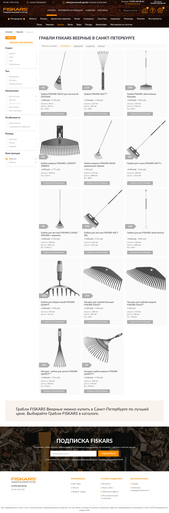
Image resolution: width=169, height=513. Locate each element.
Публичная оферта (110, 492)
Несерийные (14, 64)
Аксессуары (101, 25)
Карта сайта (107, 488)
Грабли (60, 25)
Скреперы (115, 19)
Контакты (102, 10)
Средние (12, 146)
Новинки (90, 10)
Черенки (50, 25)
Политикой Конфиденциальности (84, 459)
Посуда (88, 25)
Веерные (12, 159)
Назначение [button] (12, 91)
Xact (11, 61)
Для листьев (14, 96)
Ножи (77, 19)
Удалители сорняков (61, 19)
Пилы (39, 25)
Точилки (141, 19)
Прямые (12, 162)
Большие (13, 139)
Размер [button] (9, 134)
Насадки (13, 80)
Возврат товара (79, 492)
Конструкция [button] (12, 153)
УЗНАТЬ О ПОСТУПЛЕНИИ (54, 114)
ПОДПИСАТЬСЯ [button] (108, 454)
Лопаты (32, 19)
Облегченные (14, 123)
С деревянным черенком (19, 127)
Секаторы (102, 19)
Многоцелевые (15, 111)
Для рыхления (15, 103)
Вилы (70, 25)
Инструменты (155, 19)
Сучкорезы (89, 19)
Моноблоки (14, 77)
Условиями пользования (107, 459)
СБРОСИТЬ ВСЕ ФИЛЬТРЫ (21, 43)
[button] (132, 3)
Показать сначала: (49, 46)
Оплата (75, 488)
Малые (12, 143)
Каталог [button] (51, 10)
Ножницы (128, 19)
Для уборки (14, 107)
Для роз (12, 100)
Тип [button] (7, 71)
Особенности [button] (12, 118)
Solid (11, 57)
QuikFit (12, 54)
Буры (79, 25)
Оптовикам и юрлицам (70, 10)
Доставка (76, 484)
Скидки (135, 484)
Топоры (43, 19)
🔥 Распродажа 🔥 (16, 19)
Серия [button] (8, 48)
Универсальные (15, 84)
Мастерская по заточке (121, 25)
